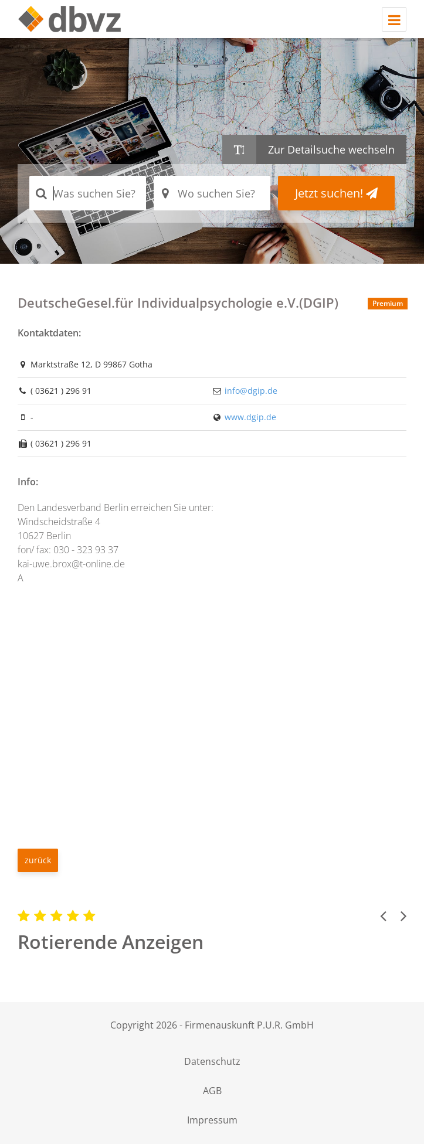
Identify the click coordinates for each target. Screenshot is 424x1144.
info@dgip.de (251, 390)
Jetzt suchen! (336, 193)
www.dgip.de (250, 417)
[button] (383, 915)
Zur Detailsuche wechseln (331, 149)
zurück (38, 860)
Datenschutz (212, 1061)
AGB (212, 1090)
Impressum (212, 1120)
